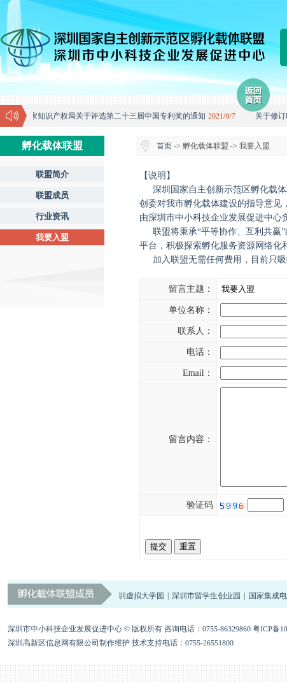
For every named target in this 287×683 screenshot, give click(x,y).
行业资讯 (52, 216)
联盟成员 (52, 195)
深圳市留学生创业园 (207, 614)
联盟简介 (52, 174)
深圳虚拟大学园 (138, 614)
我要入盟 (52, 237)
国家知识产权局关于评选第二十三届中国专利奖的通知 (115, 115)
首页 (164, 145)
